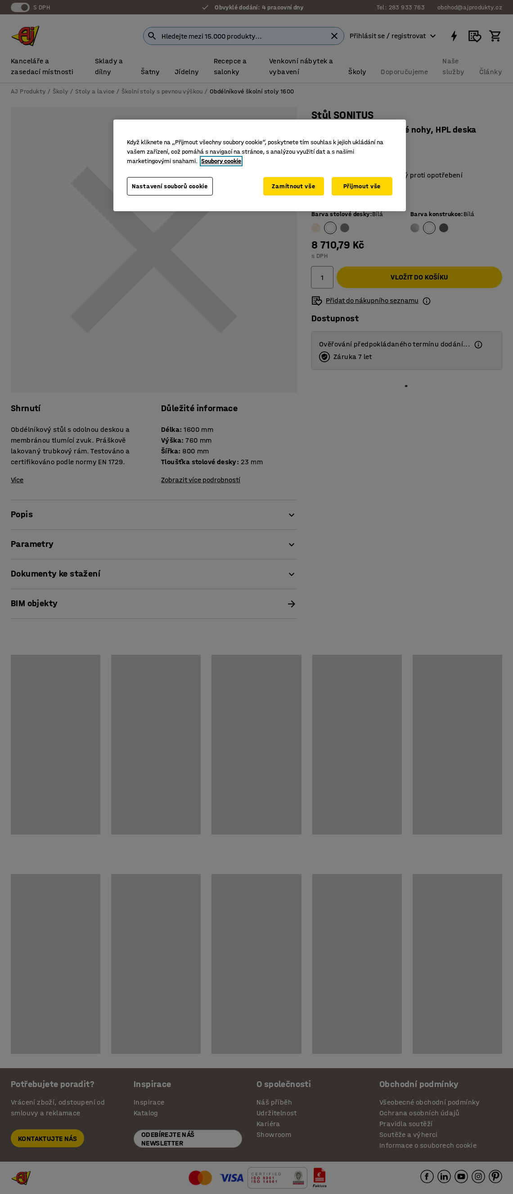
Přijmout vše (362, 186)
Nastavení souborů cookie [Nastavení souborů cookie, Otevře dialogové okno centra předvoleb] (170, 186)
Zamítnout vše (293, 186)
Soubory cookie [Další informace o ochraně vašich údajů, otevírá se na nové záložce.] (221, 161)
